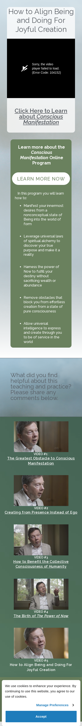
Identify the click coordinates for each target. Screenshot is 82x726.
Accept (40, 716)
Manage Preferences (52, 705)
